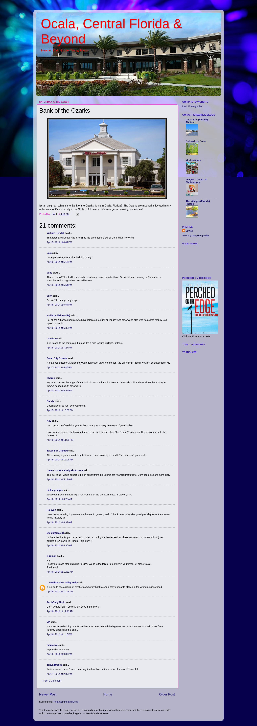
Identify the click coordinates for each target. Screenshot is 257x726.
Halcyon (51, 510)
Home (107, 694)
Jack (49, 295)
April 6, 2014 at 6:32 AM (59, 522)
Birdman (51, 556)
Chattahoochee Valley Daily (62, 582)
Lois (49, 253)
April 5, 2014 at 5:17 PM (59, 262)
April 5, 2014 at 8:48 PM (59, 367)
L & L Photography (192, 106)
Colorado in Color (196, 141)
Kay (49, 420)
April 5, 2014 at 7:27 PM (59, 347)
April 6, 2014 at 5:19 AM (59, 479)
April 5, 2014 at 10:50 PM (60, 410)
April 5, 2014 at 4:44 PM (59, 242)
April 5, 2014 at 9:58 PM (59, 390)
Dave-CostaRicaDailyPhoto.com (65, 470)
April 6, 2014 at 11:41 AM (60, 611)
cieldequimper (55, 490)
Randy (50, 401)
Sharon (51, 378)
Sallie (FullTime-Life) (58, 315)
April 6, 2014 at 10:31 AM (60, 571)
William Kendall (55, 233)
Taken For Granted (57, 450)
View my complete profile (195, 235)
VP (48, 622)
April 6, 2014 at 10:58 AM (60, 591)
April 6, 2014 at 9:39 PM (59, 654)
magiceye (52, 645)
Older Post (167, 694)
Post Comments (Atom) (66, 701)
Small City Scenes (57, 358)
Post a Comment (52, 680)
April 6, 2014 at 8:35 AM (59, 545)
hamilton (52, 338)
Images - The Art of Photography (196, 180)
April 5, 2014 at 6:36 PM (59, 328)
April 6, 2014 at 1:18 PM (59, 634)
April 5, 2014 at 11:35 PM (60, 440)
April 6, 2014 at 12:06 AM (60, 459)
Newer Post (47, 694)
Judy (49, 272)
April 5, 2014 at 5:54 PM (59, 285)
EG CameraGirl (55, 533)
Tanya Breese (54, 664)
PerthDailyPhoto (56, 602)
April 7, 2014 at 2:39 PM (59, 674)
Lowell (189, 231)
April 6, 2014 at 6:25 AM (59, 499)
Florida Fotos (193, 160)
